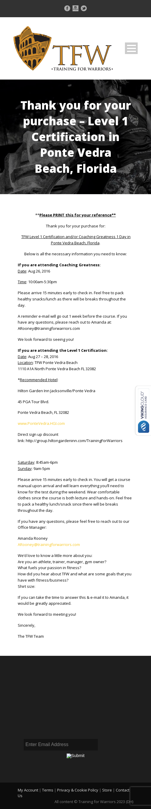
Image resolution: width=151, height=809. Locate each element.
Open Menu (131, 48)
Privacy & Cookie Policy (77, 790)
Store (107, 790)
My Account (28, 790)
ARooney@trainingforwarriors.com (49, 544)
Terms (47, 790)
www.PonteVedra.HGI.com (41, 423)
